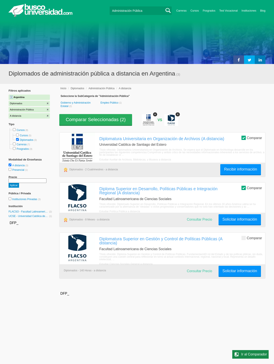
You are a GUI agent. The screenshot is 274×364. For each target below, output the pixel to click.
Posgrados (209, 10)
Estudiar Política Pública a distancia (119, 211)
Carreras (181, 10)
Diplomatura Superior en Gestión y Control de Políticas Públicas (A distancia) (160, 240)
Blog (262, 10)
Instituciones (248, 10)
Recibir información (240, 169)
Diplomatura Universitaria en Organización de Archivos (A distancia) (161, 138)
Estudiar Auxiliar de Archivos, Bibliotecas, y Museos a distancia (135, 159)
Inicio (63, 88)
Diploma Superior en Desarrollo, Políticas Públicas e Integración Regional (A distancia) (158, 190)
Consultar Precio (199, 219)
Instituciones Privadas (26, 199)
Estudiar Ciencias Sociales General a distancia (126, 264)
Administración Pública (101, 88)
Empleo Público (109, 102)
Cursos (195, 10)
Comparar (251, 138)
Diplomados (26, 139)
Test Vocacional (228, 10)
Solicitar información (239, 219)
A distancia (18, 165)
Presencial (18, 169)
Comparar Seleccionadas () (96, 119)
